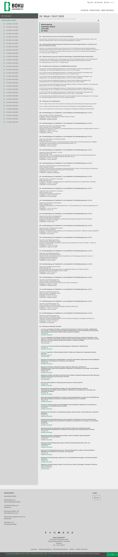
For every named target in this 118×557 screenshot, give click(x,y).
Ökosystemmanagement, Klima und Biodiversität (14, 517)
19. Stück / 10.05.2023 (12, 82)
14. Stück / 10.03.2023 (12, 66)
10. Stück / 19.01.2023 (12, 53)
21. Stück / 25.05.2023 (12, 89)
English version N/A (81, 549)
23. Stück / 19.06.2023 (12, 95)
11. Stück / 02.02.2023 (12, 56)
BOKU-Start (41, 18)
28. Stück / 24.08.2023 (12, 112)
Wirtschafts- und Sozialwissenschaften (10, 523)
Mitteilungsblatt (7, 16)
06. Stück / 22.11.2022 (12, 40)
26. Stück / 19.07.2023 (12, 105)
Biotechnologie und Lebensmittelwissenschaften (12, 501)
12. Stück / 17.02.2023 (12, 59)
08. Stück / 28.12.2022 (12, 46)
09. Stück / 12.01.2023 (12, 50)
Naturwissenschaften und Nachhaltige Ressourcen (11, 512)
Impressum (34, 549)
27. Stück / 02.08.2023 (12, 109)
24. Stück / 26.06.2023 (12, 99)
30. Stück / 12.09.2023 (12, 118)
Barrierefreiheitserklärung (60, 549)
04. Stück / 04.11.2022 (12, 33)
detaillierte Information (46, 334)
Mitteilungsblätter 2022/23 (9, 20)
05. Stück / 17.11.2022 (12, 37)
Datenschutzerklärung (45, 549)
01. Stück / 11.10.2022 (12, 23)
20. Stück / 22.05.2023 (12, 86)
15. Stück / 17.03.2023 (12, 69)
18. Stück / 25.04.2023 (12, 79)
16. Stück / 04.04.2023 (12, 73)
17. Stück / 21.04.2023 (12, 76)
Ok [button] (112, 554)
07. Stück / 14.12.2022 (12, 43)
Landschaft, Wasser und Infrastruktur (11, 506)
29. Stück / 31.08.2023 (12, 115)
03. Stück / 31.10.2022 (12, 30)
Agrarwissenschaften (10, 496)
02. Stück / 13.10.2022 (12, 27)
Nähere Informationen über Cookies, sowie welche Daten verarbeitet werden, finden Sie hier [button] (29, 555)
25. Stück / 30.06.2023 (12, 102)
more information (45, 343)
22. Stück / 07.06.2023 (12, 92)
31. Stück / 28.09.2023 (12, 122)
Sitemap (71, 549)
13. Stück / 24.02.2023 (12, 63)
